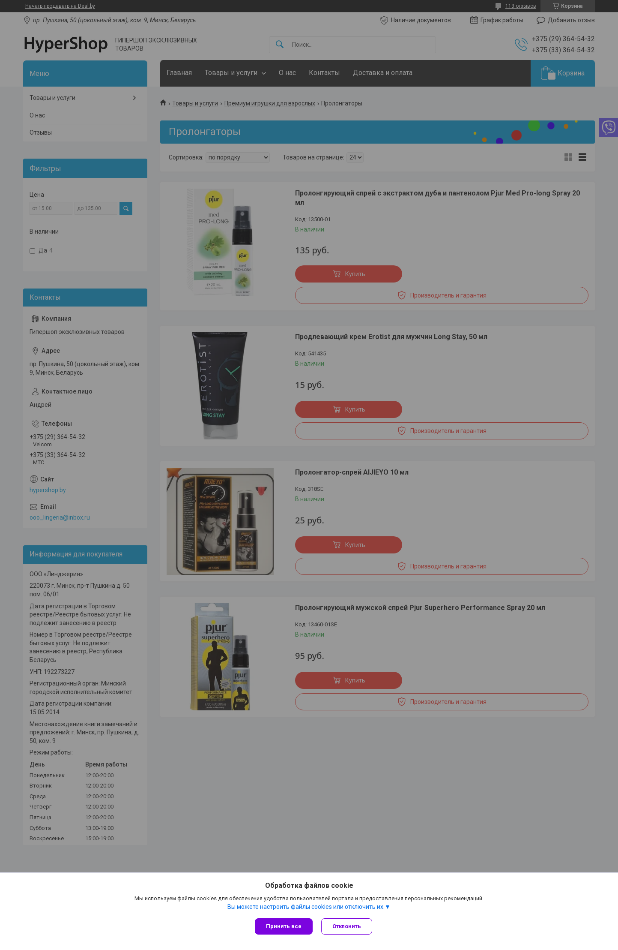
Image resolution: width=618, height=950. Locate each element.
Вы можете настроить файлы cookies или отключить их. (306, 906)
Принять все (284, 926)
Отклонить (346, 926)
